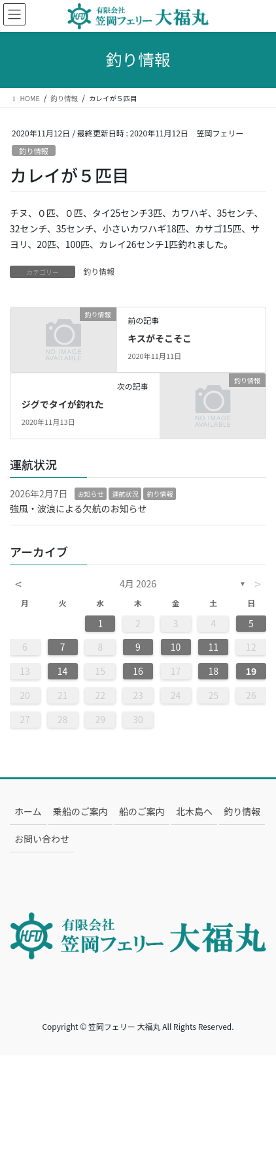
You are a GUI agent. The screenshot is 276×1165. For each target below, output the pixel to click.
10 (176, 646)
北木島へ (194, 811)
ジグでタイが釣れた (63, 404)
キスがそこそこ (160, 338)
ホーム (28, 811)
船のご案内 (142, 811)
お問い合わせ (41, 838)
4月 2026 (138, 583)
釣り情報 (33, 151)
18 (213, 670)
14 (63, 670)
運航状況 (125, 494)
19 (251, 670)
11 (213, 646)
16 (138, 670)
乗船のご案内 (80, 811)
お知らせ (91, 494)
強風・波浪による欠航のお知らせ (78, 508)
